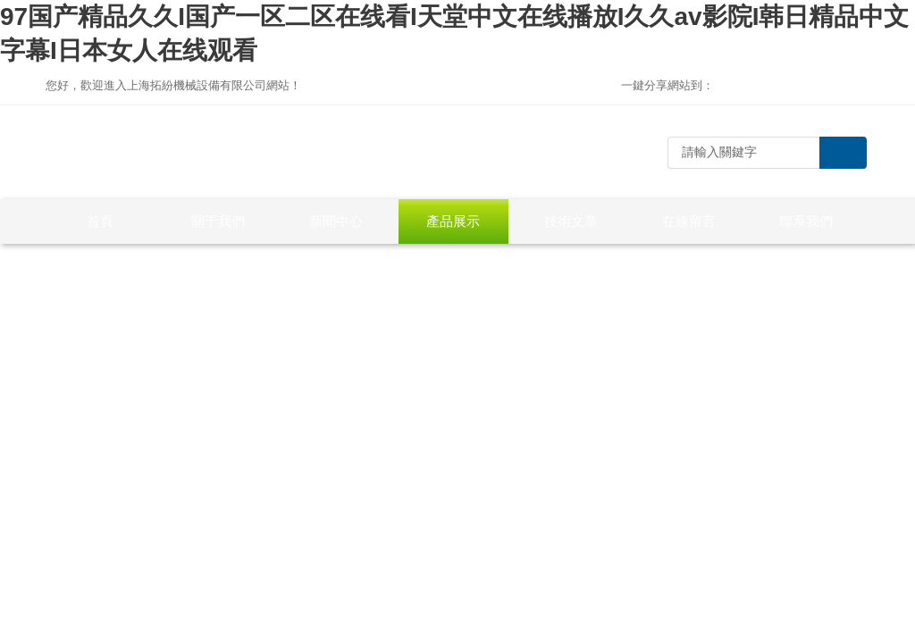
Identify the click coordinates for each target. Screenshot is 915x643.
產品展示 (453, 221)
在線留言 (689, 221)
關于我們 (218, 221)
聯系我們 (806, 221)
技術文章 (571, 221)
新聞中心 (336, 221)
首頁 (100, 221)
